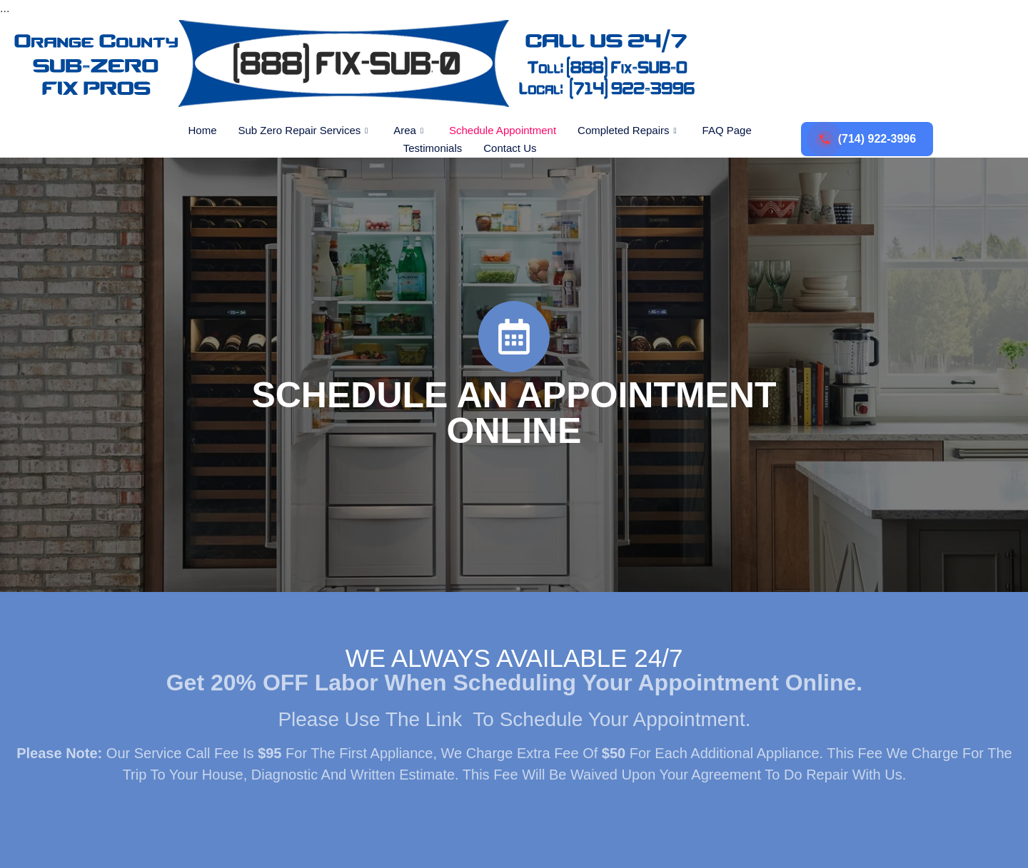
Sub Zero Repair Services (303, 130)
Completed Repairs (627, 130)
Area (408, 130)
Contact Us (509, 148)
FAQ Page (727, 130)
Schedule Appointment (502, 130)
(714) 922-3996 (867, 139)
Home (202, 130)
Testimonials (433, 148)
